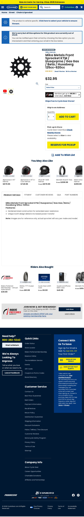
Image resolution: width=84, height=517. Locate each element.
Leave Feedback (12, 373)
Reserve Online (30, 356)
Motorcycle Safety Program (35, 438)
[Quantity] (51, 116)
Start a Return (12, 345)
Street (12, 12)
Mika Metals (50, 52)
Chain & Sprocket (24, 12)
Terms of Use (30, 446)
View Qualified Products (65, 376)
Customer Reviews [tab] (44, 195)
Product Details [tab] (12, 195)
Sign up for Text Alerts (71, 368)
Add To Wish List (65, 155)
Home (4, 12)
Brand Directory (31, 377)
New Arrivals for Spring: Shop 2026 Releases (42, 2)
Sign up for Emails (71, 360)
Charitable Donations (33, 476)
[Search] (49, 7)
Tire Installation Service (33, 360)
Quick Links (31, 338)
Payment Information (33, 404)
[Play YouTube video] (42, 239)
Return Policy (30, 413)
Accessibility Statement (72, 507)
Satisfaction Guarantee (34, 417)
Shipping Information (33, 421)
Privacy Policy (30, 442)
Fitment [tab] (28, 195)
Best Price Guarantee (33, 396)
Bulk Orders (29, 400)
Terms (60, 405)
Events (27, 364)
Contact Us (29, 391)
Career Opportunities (33, 471)
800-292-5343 (11, 340)
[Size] (63, 87)
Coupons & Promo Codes (34, 373)
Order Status (30, 343)
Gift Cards (29, 369)
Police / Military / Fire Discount (36, 430)
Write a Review (71, 71)
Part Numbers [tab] (71, 195)
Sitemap (28, 451)
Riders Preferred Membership (36, 352)
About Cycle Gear (31, 467)
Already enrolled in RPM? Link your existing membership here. (38, 315)
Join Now (70, 309)
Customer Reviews (32, 434)
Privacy (66, 405)
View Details (28, 113)
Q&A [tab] (59, 195)
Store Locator (30, 348)
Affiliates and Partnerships (35, 480)
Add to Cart (67, 116)
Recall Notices (30, 408)
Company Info (33, 462)
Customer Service (36, 386)
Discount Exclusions (32, 425)
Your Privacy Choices (38, 507)
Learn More (70, 314)
